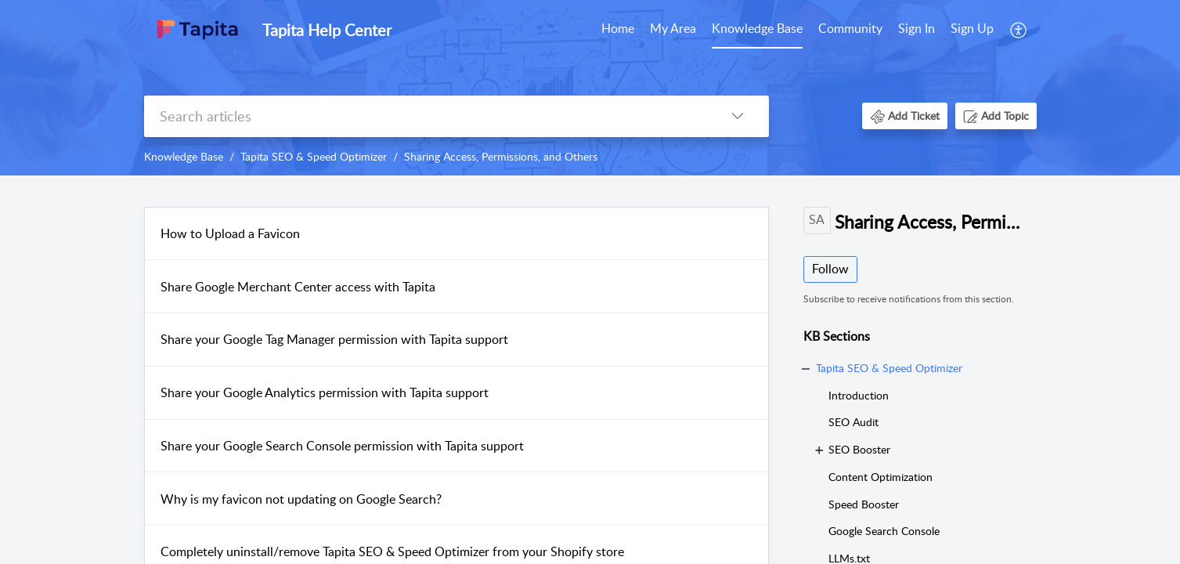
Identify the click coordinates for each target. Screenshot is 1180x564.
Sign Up (972, 28)
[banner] (590, 87)
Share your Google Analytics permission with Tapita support (325, 392)
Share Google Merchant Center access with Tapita (298, 286)
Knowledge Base (757, 28)
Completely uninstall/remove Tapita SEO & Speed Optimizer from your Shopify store (392, 551)
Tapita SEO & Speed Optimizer (313, 156)
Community (850, 28)
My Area (673, 28)
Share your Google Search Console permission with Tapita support (342, 445)
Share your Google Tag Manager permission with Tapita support (334, 339)
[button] (1019, 30)
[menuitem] (617, 30)
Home (617, 28)
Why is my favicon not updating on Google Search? (301, 499)
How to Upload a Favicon (230, 233)
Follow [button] (830, 268)
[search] (425, 116)
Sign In (916, 28)
